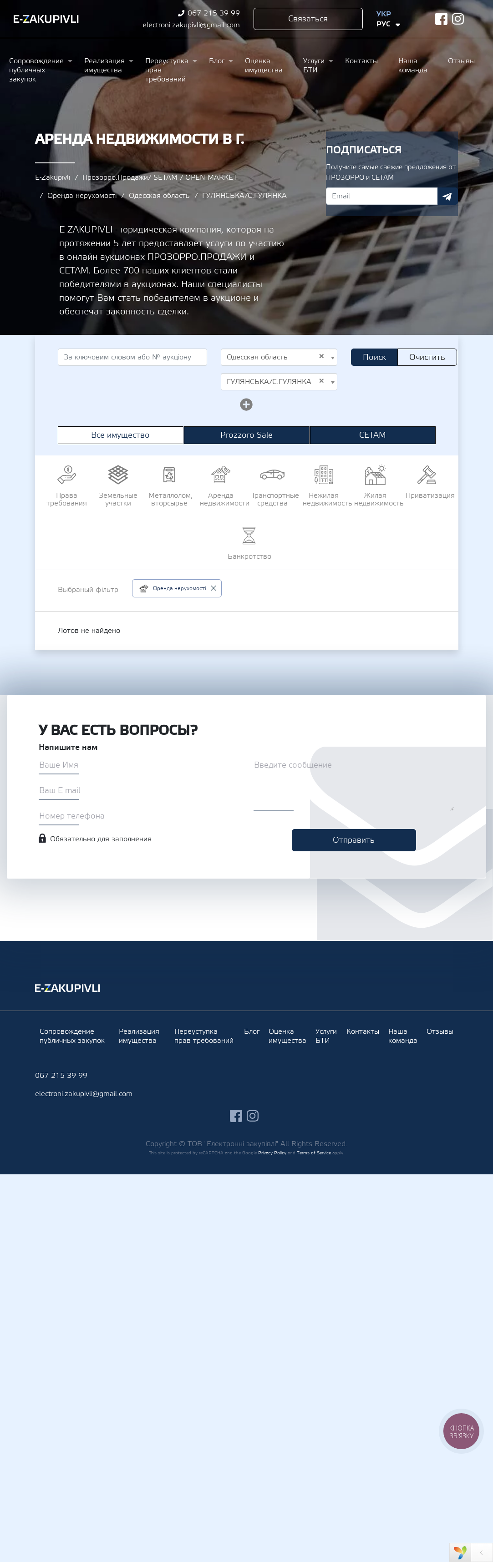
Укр (383, 14)
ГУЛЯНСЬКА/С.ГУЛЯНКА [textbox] (276, 381)
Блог (216, 61)
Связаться (308, 19)
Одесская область (159, 195)
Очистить (427, 357)
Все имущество (120, 435)
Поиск (374, 357)
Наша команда (412, 65)
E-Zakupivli (52, 177)
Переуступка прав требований (166, 70)
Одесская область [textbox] (276, 357)
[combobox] (279, 357)
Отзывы (461, 61)
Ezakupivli (46, 19)
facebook (441, 19)
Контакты (361, 61)
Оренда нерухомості (82, 195)
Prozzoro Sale (246, 435)
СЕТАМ (372, 435)
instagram (458, 19)
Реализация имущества (104, 65)
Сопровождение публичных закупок (36, 70)
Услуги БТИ (314, 65)
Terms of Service (314, 1153)
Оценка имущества (264, 65)
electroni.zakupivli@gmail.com (191, 25)
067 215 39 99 (214, 13)
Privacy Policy (272, 1153)
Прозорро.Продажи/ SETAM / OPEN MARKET (159, 177)
